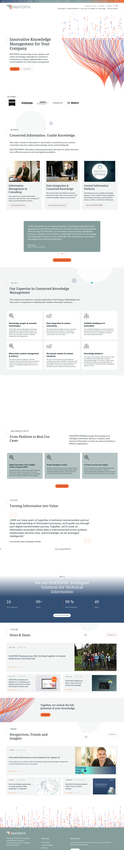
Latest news (12, 647)
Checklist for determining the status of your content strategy (76, 786)
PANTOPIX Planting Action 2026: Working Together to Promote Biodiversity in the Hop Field (37, 657)
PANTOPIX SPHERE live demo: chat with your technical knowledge (74, 683)
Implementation (47, 845)
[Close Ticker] (122, 1)
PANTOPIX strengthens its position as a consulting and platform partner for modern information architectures (20, 683)
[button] (58, 253)
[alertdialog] (62, 1)
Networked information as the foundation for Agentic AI (34, 757)
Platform (45, 848)
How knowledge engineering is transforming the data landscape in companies (20, 786)
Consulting (45, 842)
